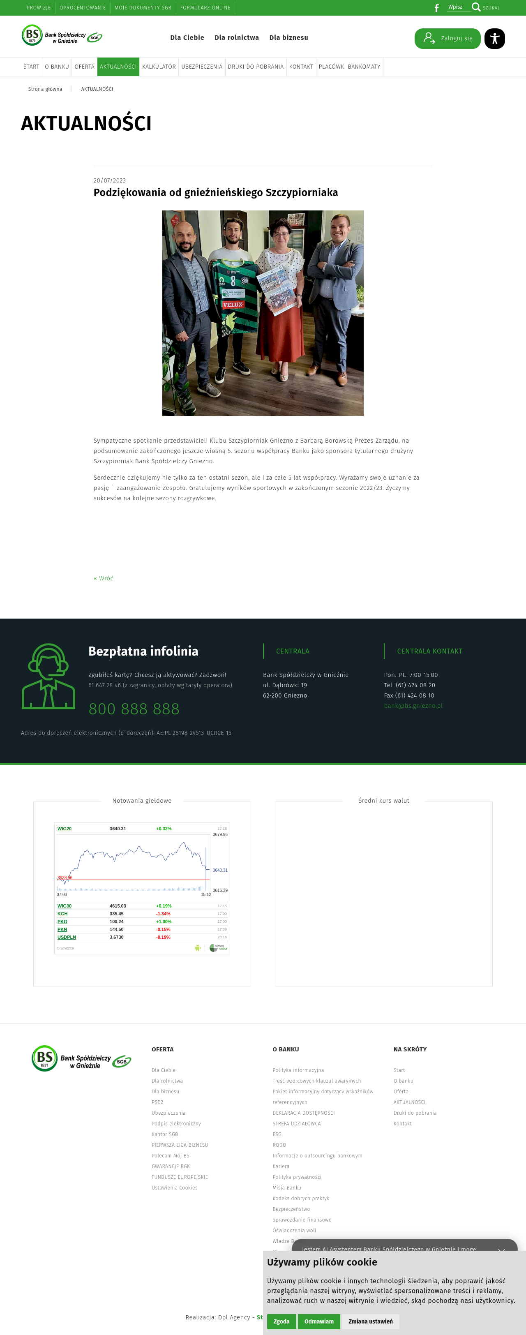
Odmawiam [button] (319, 1321)
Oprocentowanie (83, 8)
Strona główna (45, 89)
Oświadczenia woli (294, 1230)
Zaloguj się (448, 38)
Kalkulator (159, 66)
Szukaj (491, 8)
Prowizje (39, 8)
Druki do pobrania (256, 66)
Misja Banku (287, 1188)
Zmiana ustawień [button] (370, 1321)
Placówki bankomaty (350, 66)
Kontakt (301, 66)
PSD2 (157, 1102)
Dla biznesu (289, 38)
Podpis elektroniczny (176, 1124)
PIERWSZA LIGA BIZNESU (180, 1145)
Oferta (84, 66)
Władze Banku (289, 1241)
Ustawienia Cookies (175, 1188)
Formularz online (205, 8)
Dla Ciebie (187, 38)
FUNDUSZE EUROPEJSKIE (180, 1177)
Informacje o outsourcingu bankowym (318, 1156)
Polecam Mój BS (170, 1156)
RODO (279, 1145)
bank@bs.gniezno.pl (413, 705)
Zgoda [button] (282, 1321)
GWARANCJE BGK (171, 1166)
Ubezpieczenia (201, 66)
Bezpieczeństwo (291, 1209)
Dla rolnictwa (237, 38)
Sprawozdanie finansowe (302, 1220)
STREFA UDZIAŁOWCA (297, 1124)
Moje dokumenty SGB (143, 8)
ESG (277, 1134)
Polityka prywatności (297, 1177)
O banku (57, 66)
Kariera (281, 1166)
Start (31, 66)
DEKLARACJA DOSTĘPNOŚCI (304, 1113)
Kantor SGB (165, 1134)
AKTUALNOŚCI (118, 66)
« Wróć (103, 578)
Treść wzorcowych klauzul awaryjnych (317, 1081)
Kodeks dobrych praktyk (301, 1198)
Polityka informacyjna (299, 1070)
